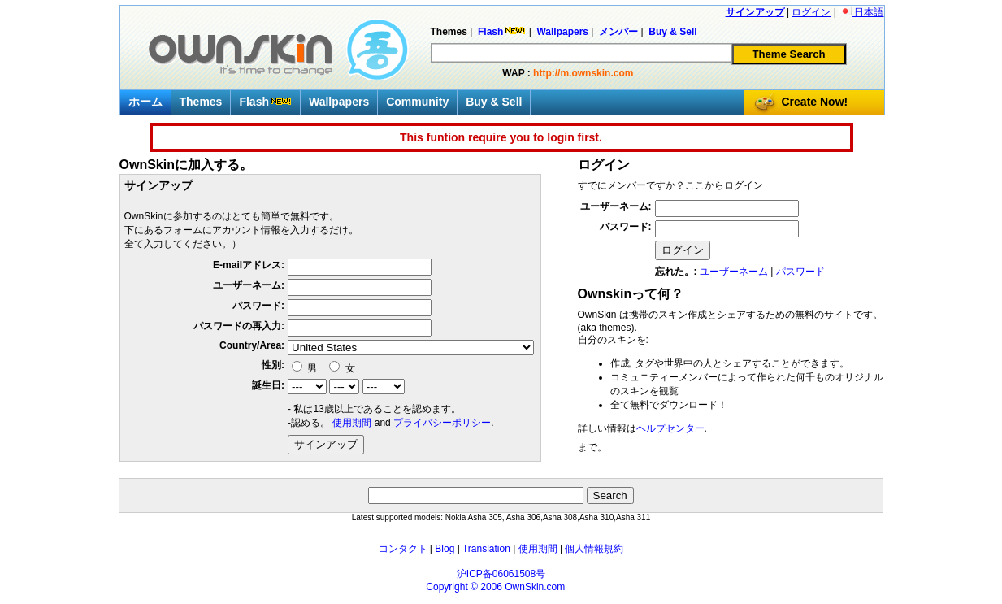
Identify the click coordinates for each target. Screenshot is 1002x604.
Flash (265, 101)
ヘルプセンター (670, 428)
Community (417, 101)
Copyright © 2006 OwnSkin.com (495, 587)
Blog (444, 548)
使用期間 (351, 422)
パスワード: (258, 305)
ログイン (811, 12)
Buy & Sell (494, 101)
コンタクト (403, 548)
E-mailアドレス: (248, 265)
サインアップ (755, 12)
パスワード (800, 271)
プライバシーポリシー (442, 422)
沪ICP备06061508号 (501, 574)
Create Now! (815, 101)
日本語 (861, 12)
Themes (201, 101)
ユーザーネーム (734, 271)
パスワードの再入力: (238, 326)
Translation (486, 548)
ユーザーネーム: (248, 285)
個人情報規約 (594, 548)
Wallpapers (339, 101)
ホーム (145, 101)
